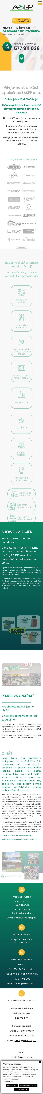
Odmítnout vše (21, 1089)
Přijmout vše (11, 1085)
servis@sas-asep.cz (21, 1057)
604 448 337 (27, 1030)
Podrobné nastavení (28, 1085)
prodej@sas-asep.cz (25, 1040)
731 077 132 (28, 1035)
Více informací (8, 1081)
